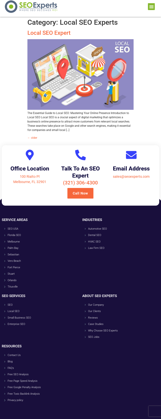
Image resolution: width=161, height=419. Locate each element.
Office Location (29, 168)
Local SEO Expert (49, 32)
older (32, 137)
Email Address (131, 168)
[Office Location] (29, 155)
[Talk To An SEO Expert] (80, 155)
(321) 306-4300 (80, 183)
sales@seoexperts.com (131, 176)
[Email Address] (131, 155)
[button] (151, 6)
